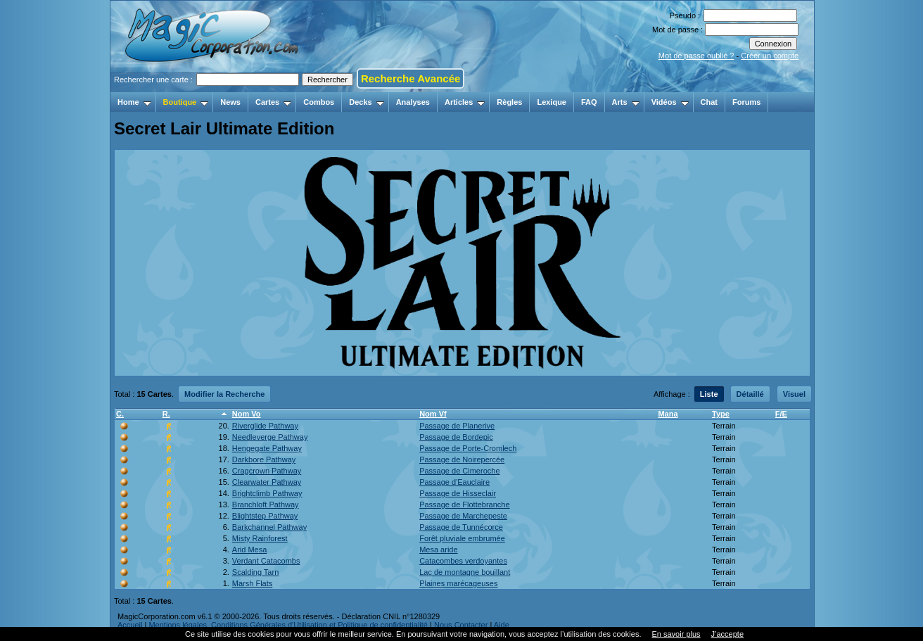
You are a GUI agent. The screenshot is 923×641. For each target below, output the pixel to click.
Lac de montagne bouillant (464, 572)
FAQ (589, 102)
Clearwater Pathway (266, 482)
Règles (509, 102)
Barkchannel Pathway (269, 527)
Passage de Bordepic (456, 437)
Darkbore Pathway (264, 459)
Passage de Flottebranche (464, 504)
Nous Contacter (461, 625)
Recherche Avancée (410, 78)
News (230, 102)
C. (120, 414)
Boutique (186, 102)
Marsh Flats (252, 583)
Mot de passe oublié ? (696, 55)
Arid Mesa (249, 549)
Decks (366, 102)
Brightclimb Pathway (267, 493)
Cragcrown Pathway (266, 471)
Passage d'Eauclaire (454, 482)
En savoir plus (675, 634)
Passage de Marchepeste (463, 516)
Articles (465, 102)
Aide (501, 625)
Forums (746, 102)
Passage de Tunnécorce (461, 527)
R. (166, 414)
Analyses (413, 102)
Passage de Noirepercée (461, 459)
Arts (625, 102)
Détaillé (750, 394)
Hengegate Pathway (267, 448)
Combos (318, 102)
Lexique (551, 102)
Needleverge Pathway (270, 437)
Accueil (129, 625)
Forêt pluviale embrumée (462, 538)
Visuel (794, 394)
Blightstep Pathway (265, 516)
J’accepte (727, 634)
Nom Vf (433, 414)
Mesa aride (438, 549)
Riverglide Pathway (265, 425)
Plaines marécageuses (458, 583)
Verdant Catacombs (266, 561)
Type (721, 414)
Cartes (273, 102)
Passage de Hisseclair (457, 493)
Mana (667, 414)
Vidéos (670, 102)
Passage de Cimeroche (459, 471)
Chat (709, 102)
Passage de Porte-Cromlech (467, 448)
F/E (781, 414)
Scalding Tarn (255, 572)
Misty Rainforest (260, 538)
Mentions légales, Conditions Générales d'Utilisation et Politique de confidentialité (288, 625)
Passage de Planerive (457, 425)
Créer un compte (769, 55)
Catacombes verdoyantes (463, 561)
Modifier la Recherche (224, 394)
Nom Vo (246, 414)
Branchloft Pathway (265, 504)
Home (134, 102)
